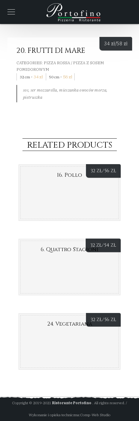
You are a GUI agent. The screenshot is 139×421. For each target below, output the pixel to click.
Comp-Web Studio (95, 415)
